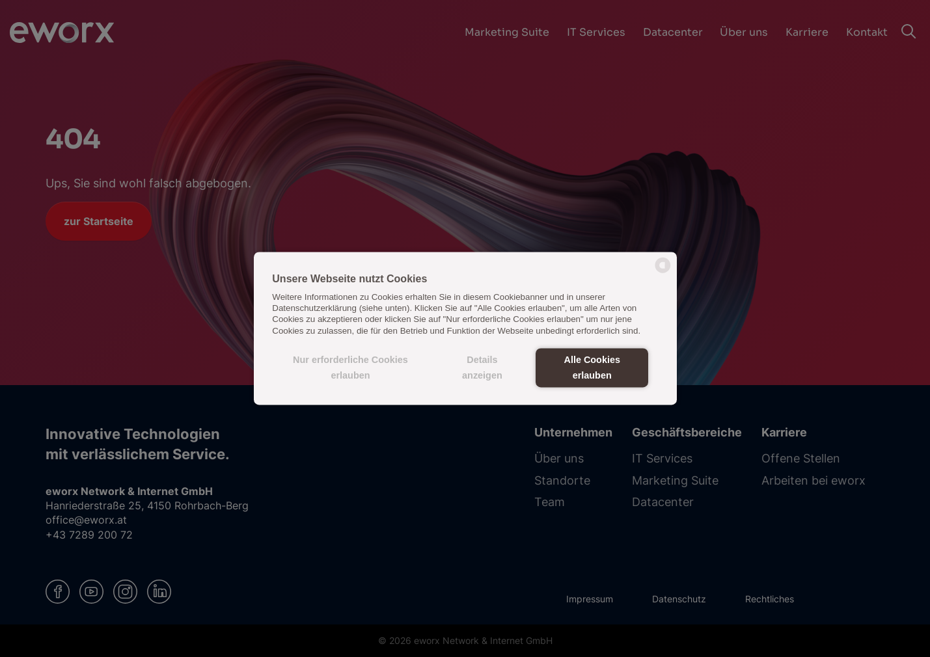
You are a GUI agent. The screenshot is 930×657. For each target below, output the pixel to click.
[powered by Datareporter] (663, 272)
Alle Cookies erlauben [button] (592, 368)
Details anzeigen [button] (482, 368)
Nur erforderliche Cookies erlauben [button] (350, 368)
